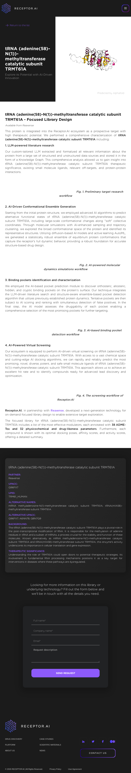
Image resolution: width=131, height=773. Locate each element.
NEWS (42, 751)
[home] (24, 8)
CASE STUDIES (46, 739)
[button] (125, 8)
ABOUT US (10, 751)
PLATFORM (10, 745)
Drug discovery (13, 739)
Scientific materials (50, 745)
